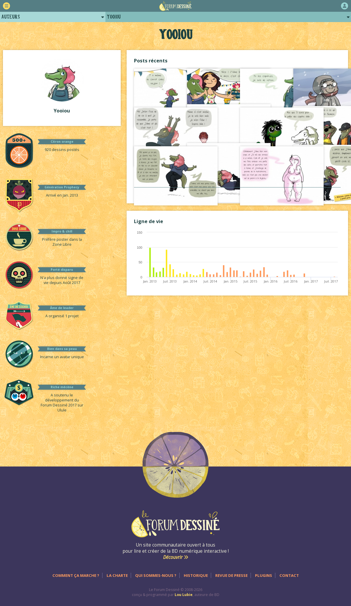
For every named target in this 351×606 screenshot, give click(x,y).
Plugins (263, 575)
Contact (289, 575)
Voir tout (237, 193)
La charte (117, 575)
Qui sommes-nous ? (155, 575)
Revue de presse (231, 575)
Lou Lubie (184, 594)
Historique (196, 575)
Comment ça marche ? (75, 575)
